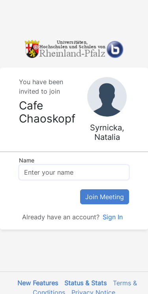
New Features (37, 283)
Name (26, 160)
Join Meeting (104, 197)
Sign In (113, 217)
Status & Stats (85, 283)
